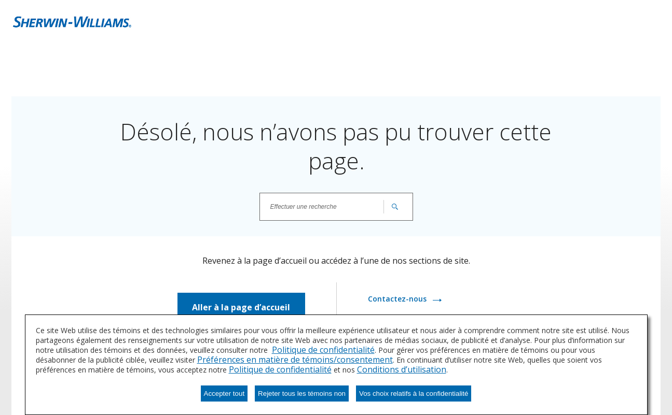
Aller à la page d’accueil (241, 307)
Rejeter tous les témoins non (302, 393)
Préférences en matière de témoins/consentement (295, 359)
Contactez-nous (398, 299)
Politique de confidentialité (323, 349)
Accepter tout (224, 393)
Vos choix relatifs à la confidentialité (413, 393)
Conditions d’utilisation (401, 369)
